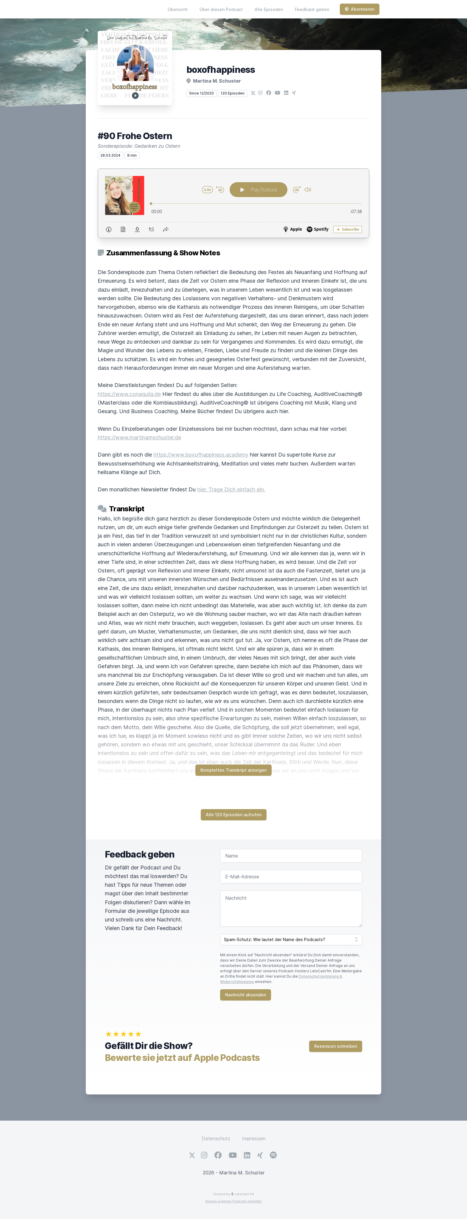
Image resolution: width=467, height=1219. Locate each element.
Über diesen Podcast (221, 9)
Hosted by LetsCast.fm (233, 1194)
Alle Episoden (269, 9)
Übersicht (178, 9)
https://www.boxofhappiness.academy (200, 455)
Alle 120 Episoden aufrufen (233, 814)
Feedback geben (312, 9)
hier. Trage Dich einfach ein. (231, 489)
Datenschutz (216, 1138)
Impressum (253, 1138)
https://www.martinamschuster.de (139, 437)
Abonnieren (359, 9)
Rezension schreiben (335, 1046)
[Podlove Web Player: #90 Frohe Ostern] (233, 203)
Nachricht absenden (245, 994)
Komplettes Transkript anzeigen (233, 770)
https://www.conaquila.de (129, 394)
